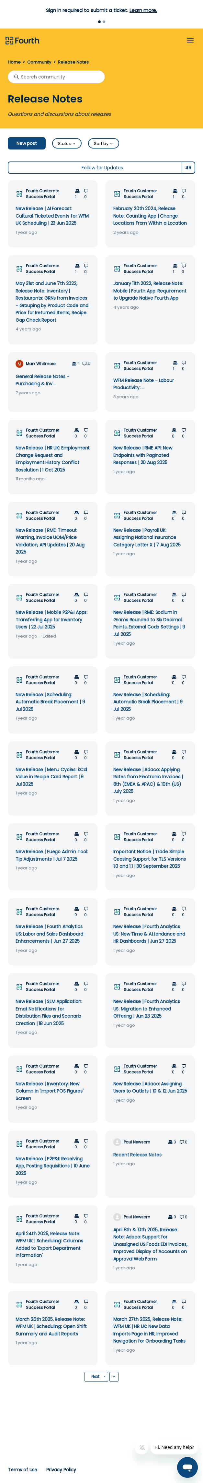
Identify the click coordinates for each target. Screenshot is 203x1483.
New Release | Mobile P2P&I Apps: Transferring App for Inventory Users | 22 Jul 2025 (51, 619)
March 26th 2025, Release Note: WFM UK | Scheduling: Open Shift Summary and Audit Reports (51, 1326)
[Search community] (56, 76)
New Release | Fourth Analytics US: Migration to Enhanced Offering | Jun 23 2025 (146, 1008)
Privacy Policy (61, 1469)
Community (39, 62)
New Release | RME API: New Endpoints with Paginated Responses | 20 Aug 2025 (142, 455)
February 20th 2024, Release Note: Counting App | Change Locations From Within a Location (150, 215)
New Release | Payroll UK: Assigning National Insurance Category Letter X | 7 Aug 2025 (147, 537)
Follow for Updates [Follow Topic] (102, 167)
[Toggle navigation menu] (190, 40)
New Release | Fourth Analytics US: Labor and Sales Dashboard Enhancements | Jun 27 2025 (49, 933)
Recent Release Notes (137, 1155)
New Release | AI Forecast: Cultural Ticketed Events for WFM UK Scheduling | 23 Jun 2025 (52, 215)
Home (14, 62)
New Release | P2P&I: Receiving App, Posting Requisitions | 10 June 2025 (53, 1166)
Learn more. (143, 10)
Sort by (103, 143)
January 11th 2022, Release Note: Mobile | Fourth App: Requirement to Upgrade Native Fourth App (149, 290)
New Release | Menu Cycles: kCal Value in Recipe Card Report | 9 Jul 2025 (51, 776)
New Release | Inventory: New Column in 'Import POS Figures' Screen (49, 1091)
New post (27, 143)
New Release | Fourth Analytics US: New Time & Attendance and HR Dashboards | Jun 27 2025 (149, 933)
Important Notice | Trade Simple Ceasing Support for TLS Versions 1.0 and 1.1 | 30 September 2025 (149, 858)
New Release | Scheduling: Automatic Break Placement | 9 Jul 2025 (50, 701)
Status (67, 143)
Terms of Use (22, 1469)
